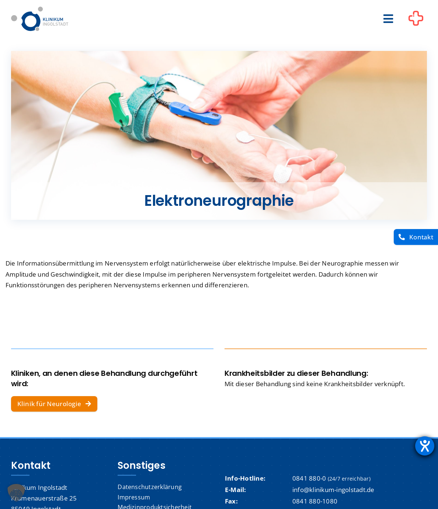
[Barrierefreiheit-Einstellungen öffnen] (424, 446)
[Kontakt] (416, 237)
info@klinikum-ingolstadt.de (333, 489)
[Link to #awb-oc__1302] (416, 20)
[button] (16, 493)
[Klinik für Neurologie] (54, 404)
